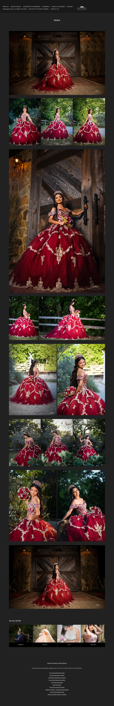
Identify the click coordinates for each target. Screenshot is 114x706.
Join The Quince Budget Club (57, 692)
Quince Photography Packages (57, 675)
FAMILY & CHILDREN (58, 6)
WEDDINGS (46, 6)
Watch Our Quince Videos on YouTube (57, 694)
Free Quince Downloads (57, 682)
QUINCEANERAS (16, 6)
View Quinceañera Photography (57, 673)
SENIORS (70, 6)
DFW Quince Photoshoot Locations (57, 677)
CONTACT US (55, 9)
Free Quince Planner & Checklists (57, 680)
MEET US (6, 6)
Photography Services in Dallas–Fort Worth (15, 9)
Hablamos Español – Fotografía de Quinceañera (57, 689)
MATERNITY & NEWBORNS (31, 6)
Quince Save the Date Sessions (57, 687)
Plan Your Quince (57, 685)
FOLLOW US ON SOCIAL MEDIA (39, 9)
